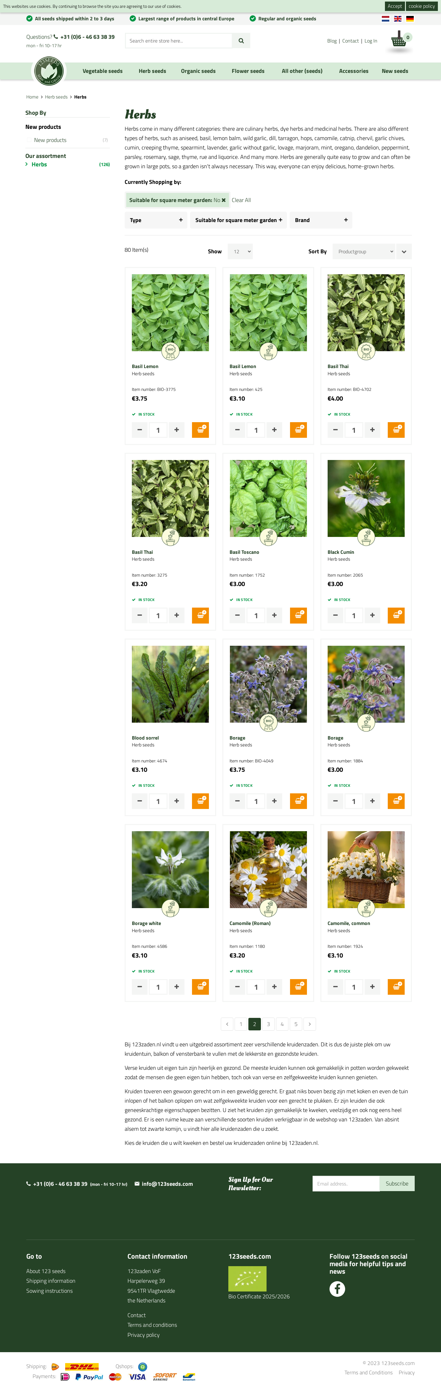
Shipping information (50, 1280)
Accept (395, 6)
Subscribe (397, 1183)
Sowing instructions (49, 1290)
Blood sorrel (148, 738)
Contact (350, 40)
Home (32, 96)
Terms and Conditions (369, 1372)
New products (72, 140)
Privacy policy (143, 1335)
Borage (240, 738)
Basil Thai (340, 366)
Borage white (149, 923)
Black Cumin (343, 552)
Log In (371, 40)
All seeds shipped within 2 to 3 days (74, 18)
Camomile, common (351, 923)
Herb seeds (56, 96)
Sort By (320, 251)
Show (218, 251)
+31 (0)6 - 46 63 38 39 (87, 37)
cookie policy (422, 6)
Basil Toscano (247, 552)
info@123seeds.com (167, 1184)
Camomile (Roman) (252, 923)
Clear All (244, 200)
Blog (332, 40)
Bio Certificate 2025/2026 (259, 1296)
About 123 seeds (45, 1271)
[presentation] (360, 1212)
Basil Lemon (148, 366)
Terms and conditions (152, 1325)
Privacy (407, 1372)
